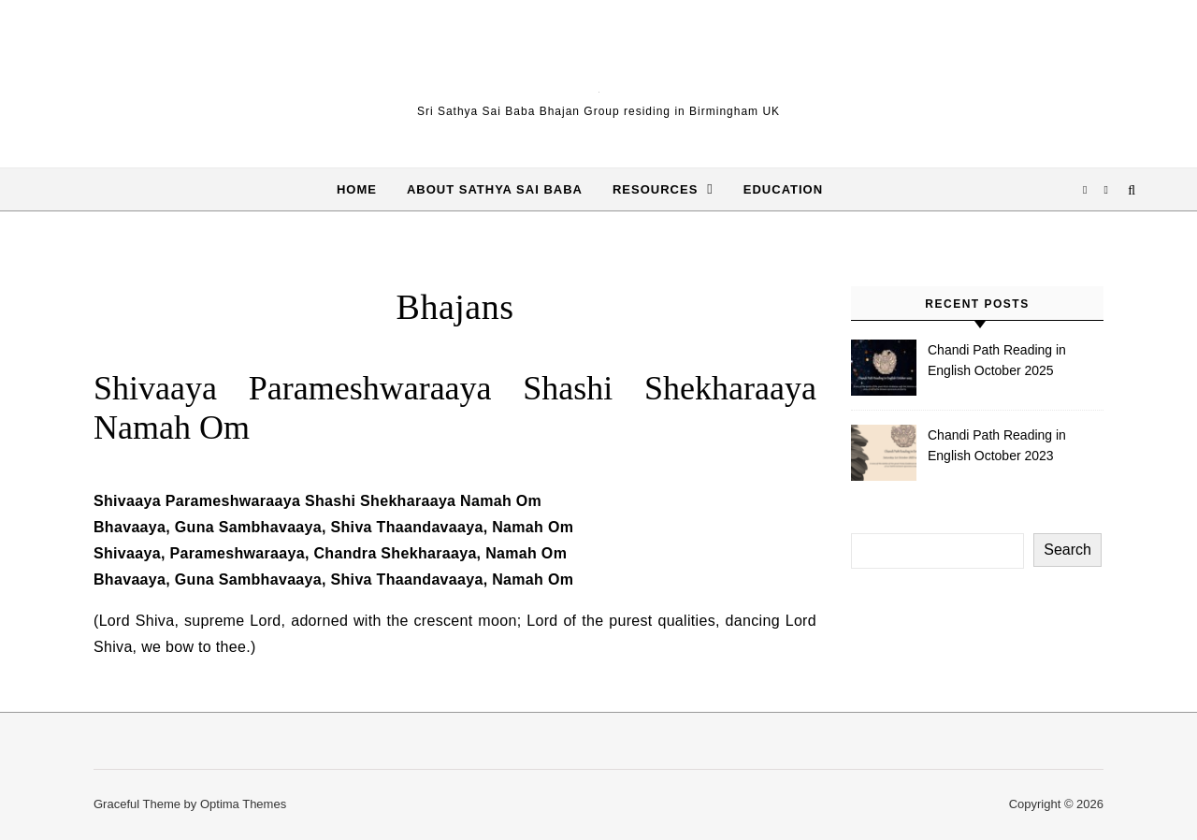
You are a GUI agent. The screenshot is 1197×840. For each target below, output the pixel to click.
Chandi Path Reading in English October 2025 (997, 360)
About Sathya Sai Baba (495, 189)
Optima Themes (243, 804)
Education (783, 189)
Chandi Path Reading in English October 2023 (997, 445)
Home (357, 189)
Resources (655, 189)
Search (1067, 550)
